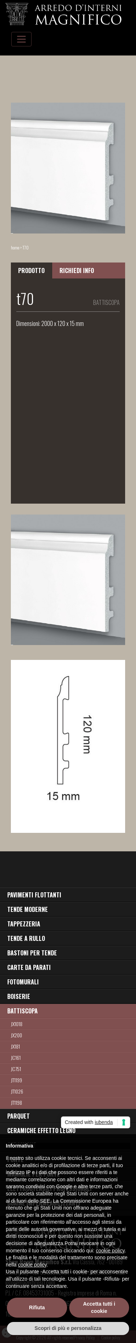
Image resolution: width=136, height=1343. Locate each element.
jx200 (16, 1035)
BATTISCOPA (22, 1011)
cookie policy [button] (110, 1250)
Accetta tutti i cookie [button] (99, 1307)
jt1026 (17, 1091)
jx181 (15, 1046)
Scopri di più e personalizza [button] (67, 1328)
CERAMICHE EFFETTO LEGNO (41, 1130)
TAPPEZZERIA (23, 924)
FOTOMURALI (23, 982)
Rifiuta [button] (37, 1307)
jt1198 (16, 1102)
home (15, 247)
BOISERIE (18, 996)
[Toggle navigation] (21, 39)
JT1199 (16, 1080)
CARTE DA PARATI (29, 967)
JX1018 (16, 1024)
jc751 (16, 1069)
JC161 (16, 1057)
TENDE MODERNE (27, 909)
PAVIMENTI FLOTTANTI (34, 894)
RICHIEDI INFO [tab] (76, 270)
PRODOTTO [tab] (31, 270)
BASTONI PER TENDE (32, 953)
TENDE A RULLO (26, 938)
